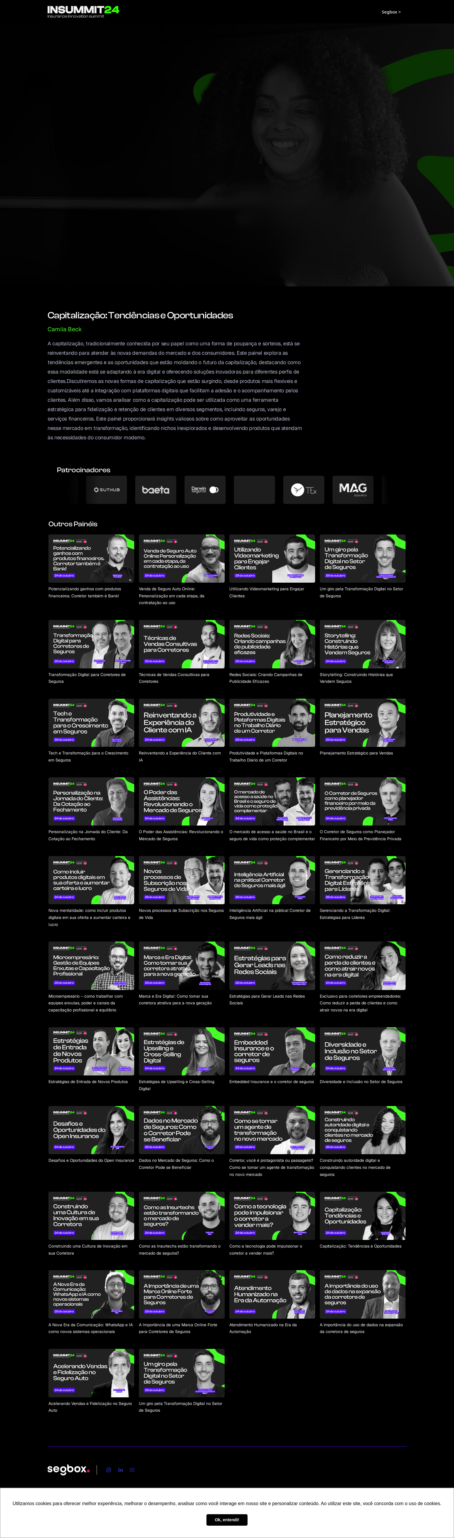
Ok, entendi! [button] (227, 1519)
